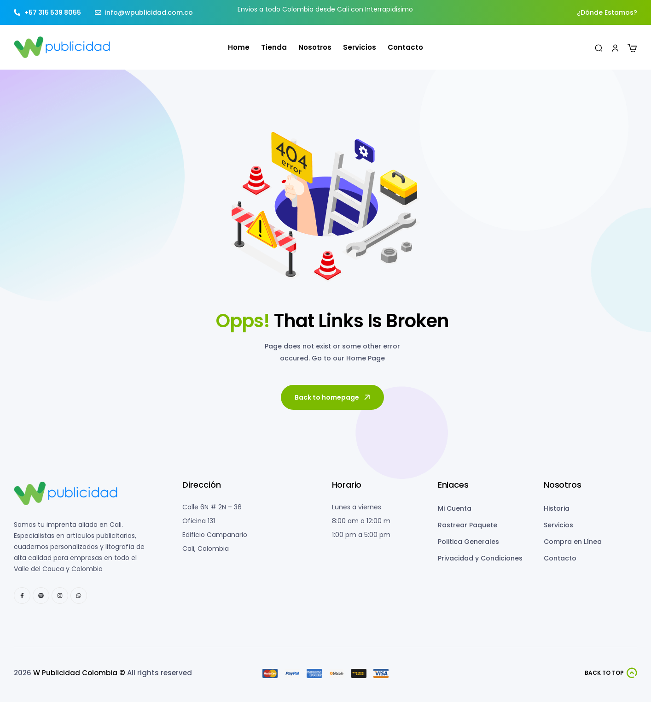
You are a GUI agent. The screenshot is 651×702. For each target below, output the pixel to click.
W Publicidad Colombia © (79, 673)
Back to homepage (333, 397)
